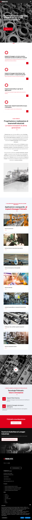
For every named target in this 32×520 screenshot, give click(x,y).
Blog (5, 499)
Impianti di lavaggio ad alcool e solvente (11, 486)
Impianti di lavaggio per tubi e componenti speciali (13, 487)
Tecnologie (6, 497)
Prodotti (5, 483)
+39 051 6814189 (6, 476)
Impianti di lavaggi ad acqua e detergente (11, 490)
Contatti (6, 502)
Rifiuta (22, 517)
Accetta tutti (28, 517)
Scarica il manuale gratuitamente (9, 439)
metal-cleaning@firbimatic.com (9, 481)
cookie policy (20, 510)
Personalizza (4, 517)
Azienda (6, 494)
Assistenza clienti (8, 498)
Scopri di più (8, 29)
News (6, 501)
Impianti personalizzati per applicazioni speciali (12, 488)
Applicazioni (7, 495)
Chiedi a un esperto (16, 422)
